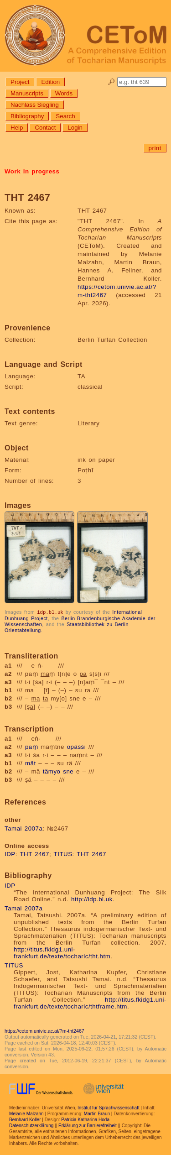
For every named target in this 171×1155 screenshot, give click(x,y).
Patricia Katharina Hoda (85, 1119)
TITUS (63, 853)
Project (19, 81)
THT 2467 (34, 853)
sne (68, 771)
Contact (45, 127)
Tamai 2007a (23, 828)
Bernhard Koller (25, 1119)
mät (30, 762)
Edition (50, 81)
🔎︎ (111, 81)
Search (65, 116)
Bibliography (27, 116)
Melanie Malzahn (26, 1113)
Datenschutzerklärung (31, 1125)
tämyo (52, 771)
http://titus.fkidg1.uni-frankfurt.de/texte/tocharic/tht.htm (62, 952)
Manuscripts (26, 93)
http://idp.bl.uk (92, 898)
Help (16, 127)
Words (64, 93)
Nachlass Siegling (34, 104)
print (155, 148)
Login (75, 127)
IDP (10, 853)
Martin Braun (97, 1113)
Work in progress (32, 171)
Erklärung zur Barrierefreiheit (87, 1125)
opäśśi (76, 746)
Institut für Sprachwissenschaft (109, 1107)
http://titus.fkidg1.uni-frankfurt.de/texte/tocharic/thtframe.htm (90, 1002)
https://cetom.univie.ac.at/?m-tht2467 (44, 1030)
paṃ (31, 746)
